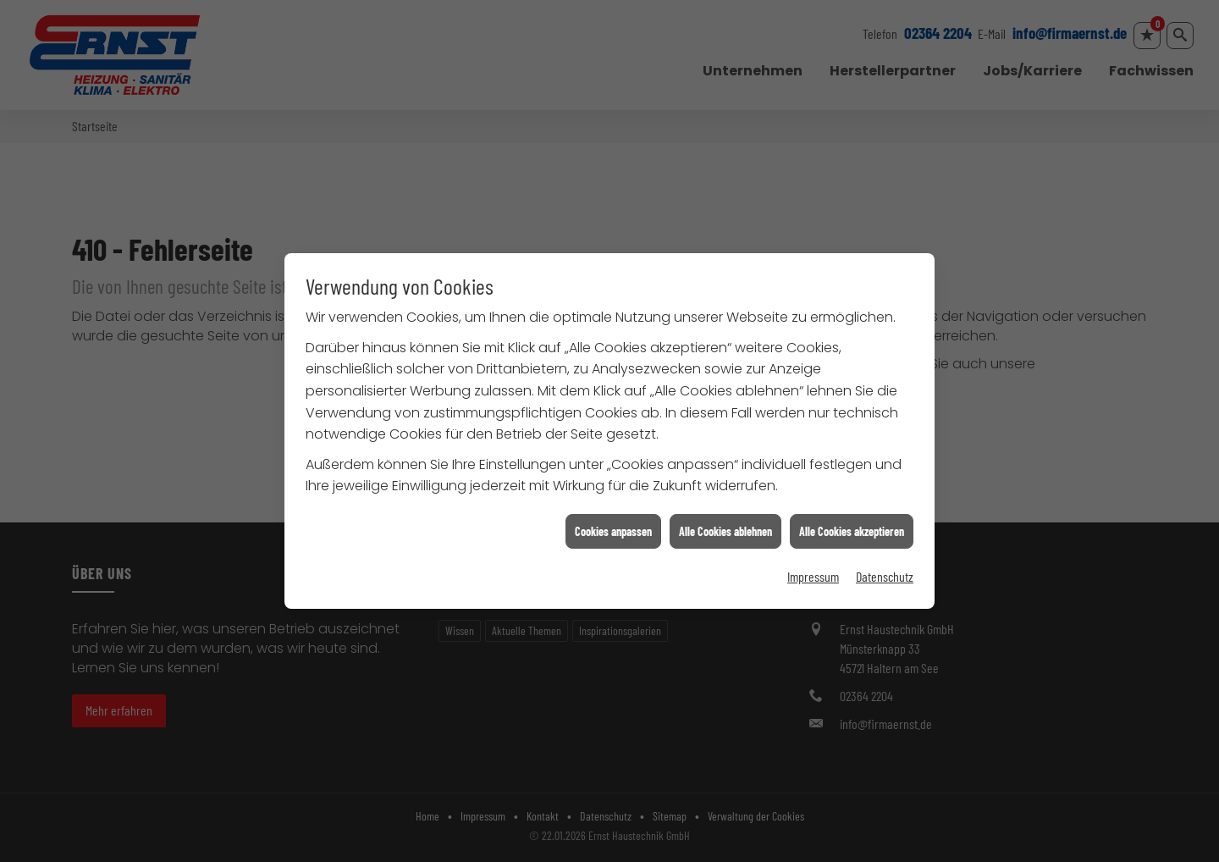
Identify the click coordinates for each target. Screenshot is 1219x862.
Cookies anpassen (613, 526)
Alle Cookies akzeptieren (851, 526)
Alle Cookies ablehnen (725, 526)
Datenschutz (884, 572)
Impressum (813, 572)
